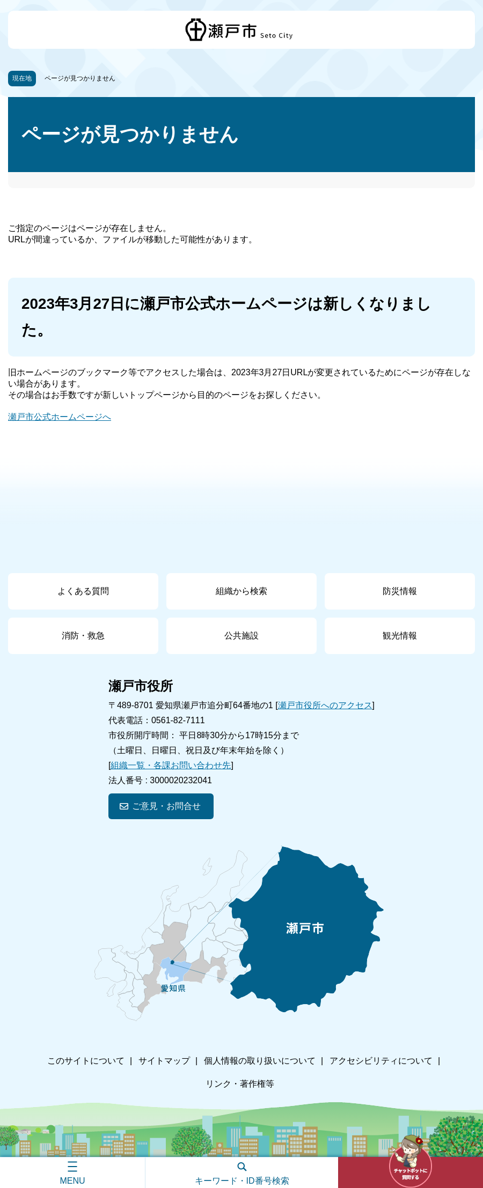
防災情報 (400, 591)
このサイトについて (86, 1060)
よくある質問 (83, 591)
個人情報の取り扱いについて (260, 1060)
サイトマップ (164, 1060)
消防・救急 (83, 635)
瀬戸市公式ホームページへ (59, 416)
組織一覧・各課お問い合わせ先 (171, 765)
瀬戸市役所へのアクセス (325, 705)
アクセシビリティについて (381, 1060)
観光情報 (400, 635)
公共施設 (241, 635)
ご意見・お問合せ (166, 806)
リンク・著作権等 (240, 1083)
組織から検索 (241, 591)
